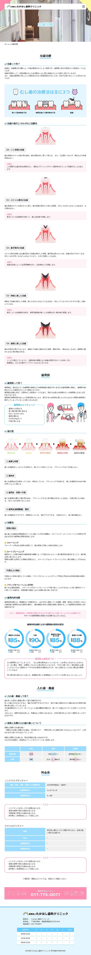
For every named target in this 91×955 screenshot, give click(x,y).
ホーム (7, 44)
